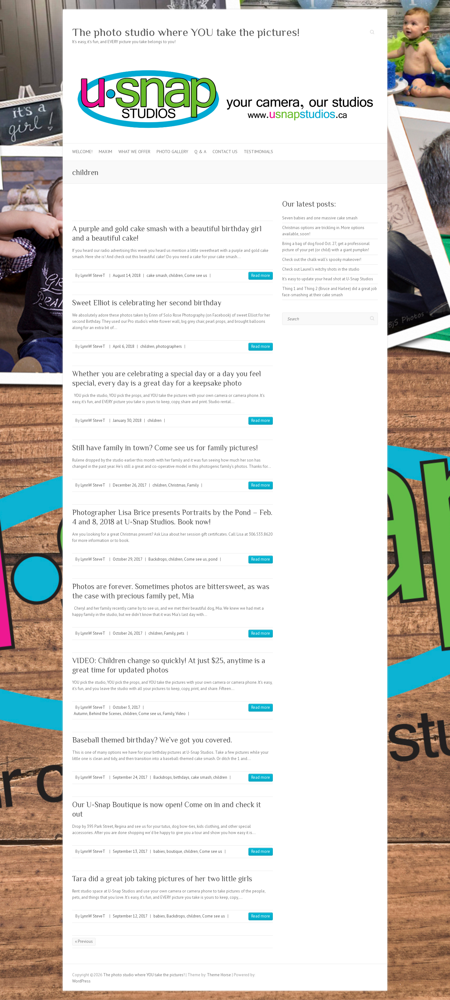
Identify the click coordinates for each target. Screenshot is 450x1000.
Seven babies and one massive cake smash (320, 218)
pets (180, 633)
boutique (174, 851)
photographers (169, 346)
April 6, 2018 (123, 346)
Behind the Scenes (105, 713)
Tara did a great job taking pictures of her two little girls (162, 878)
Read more (260, 275)
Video (181, 713)
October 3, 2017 (126, 707)
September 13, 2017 (130, 851)
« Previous (84, 941)
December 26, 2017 (130, 485)
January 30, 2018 (127, 420)
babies (159, 851)
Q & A (200, 151)
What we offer (134, 151)
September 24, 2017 (130, 777)
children (176, 275)
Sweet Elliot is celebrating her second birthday (146, 302)
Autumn (81, 713)
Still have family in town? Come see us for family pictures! (165, 447)
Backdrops (157, 559)
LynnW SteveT (93, 275)
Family (193, 485)
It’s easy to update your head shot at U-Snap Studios (327, 279)
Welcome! (82, 151)
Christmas (177, 485)
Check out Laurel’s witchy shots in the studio (320, 269)
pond (213, 559)
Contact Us (225, 151)
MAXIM (105, 151)
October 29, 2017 (127, 559)
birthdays (181, 777)
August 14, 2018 (127, 275)
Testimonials (258, 151)
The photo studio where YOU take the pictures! (186, 32)
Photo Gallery (172, 151)
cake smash (157, 275)
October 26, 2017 (127, 633)
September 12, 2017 (130, 916)
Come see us (195, 275)
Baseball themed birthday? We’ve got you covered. (152, 740)
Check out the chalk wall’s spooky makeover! (321, 259)
